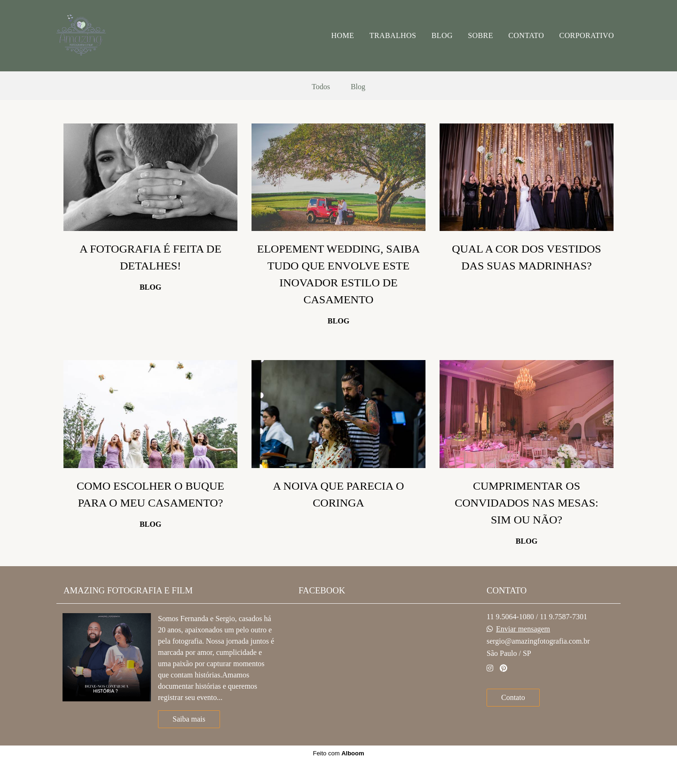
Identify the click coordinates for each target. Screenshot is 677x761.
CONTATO (526, 35)
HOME (342, 35)
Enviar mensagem (523, 629)
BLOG (442, 35)
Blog (358, 87)
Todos (321, 87)
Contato (513, 697)
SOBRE (480, 35)
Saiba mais (189, 719)
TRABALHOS (393, 35)
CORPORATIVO (586, 35)
